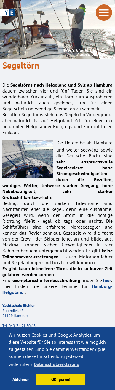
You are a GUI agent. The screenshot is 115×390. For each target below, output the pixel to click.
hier (107, 280)
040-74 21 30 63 (22, 325)
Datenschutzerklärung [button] (56, 364)
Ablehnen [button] (21, 379)
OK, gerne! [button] (60, 379)
